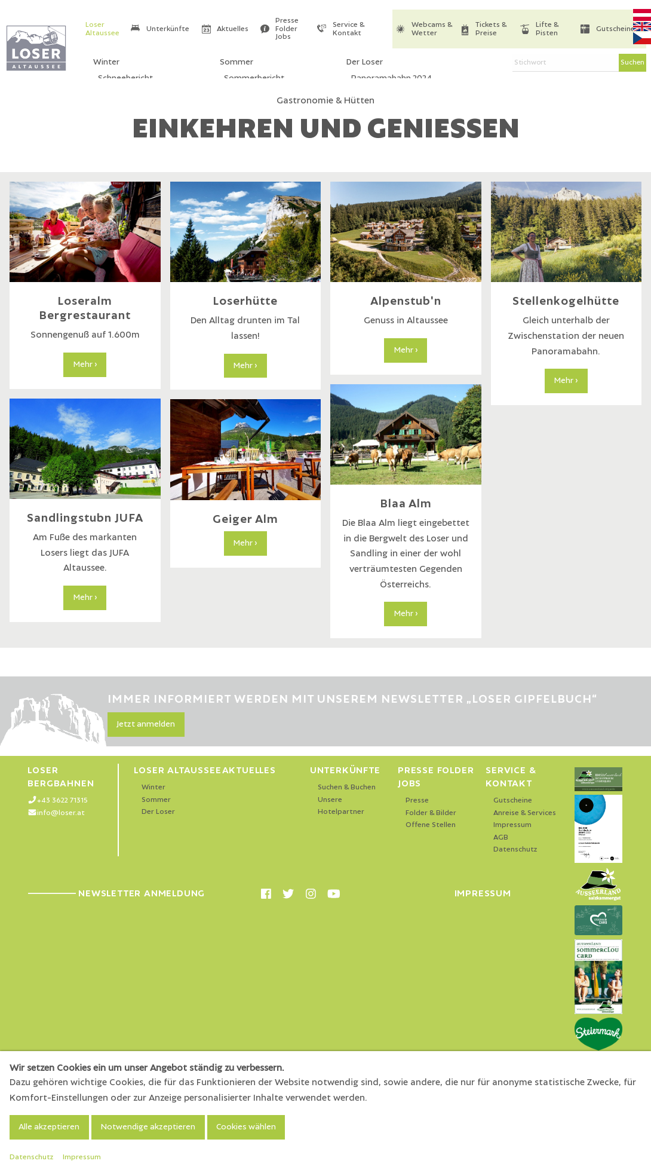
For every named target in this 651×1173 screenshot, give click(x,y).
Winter (153, 787)
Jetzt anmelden (145, 724)
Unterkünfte (167, 29)
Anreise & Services (524, 813)
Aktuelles (232, 29)
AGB (500, 837)
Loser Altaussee (102, 29)
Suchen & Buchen (347, 787)
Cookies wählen (246, 1127)
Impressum (512, 825)
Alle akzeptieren (49, 1127)
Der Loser (158, 812)
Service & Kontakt (348, 29)
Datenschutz (515, 849)
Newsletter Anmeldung (116, 893)
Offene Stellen (431, 825)
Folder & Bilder (431, 813)
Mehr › (85, 364)
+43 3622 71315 (62, 800)
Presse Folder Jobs (287, 29)
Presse (417, 800)
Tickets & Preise (490, 29)
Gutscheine (615, 29)
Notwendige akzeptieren (147, 1127)
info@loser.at (61, 813)
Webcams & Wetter (432, 29)
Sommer (156, 800)
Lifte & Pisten (547, 29)
